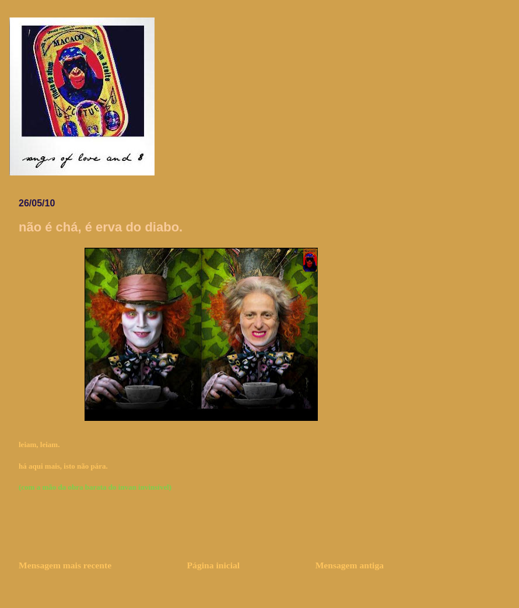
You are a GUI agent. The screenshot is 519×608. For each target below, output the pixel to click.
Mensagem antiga (349, 565)
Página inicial (213, 565)
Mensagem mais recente (65, 565)
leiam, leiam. (39, 444)
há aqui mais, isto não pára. (63, 466)
